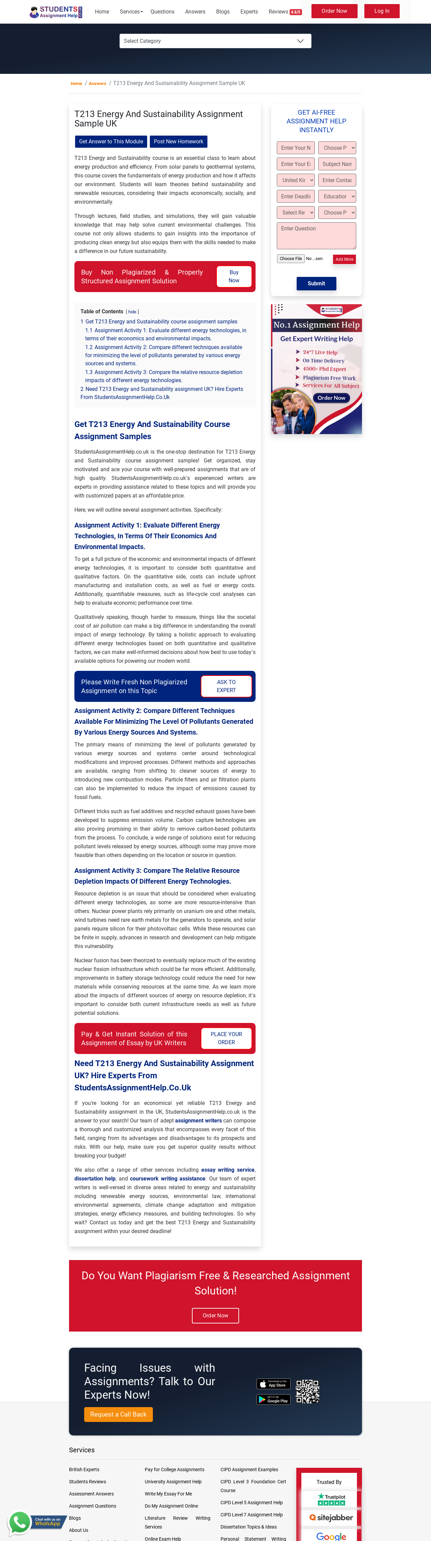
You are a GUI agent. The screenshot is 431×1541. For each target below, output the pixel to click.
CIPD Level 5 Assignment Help (252, 1502)
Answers (195, 11)
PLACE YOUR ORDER (226, 1038)
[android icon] (274, 1399)
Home (102, 11)
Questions (162, 11)
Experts (249, 11)
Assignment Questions (92, 1506)
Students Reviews (87, 1481)
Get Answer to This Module (111, 141)
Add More (344, 259)
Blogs (223, 11)
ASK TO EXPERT (226, 686)
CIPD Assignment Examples (249, 1469)
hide (132, 311)
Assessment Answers (91, 1493)
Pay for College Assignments (174, 1469)
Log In (382, 11)
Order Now (334, 11)
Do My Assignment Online (171, 1506)
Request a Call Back (118, 1414)
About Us (78, 1530)
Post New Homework (178, 141)
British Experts (84, 1469)
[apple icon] (274, 1383)
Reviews (285, 11)
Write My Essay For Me (168, 1493)
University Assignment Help (173, 1481)
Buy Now (234, 276)
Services (130, 11)
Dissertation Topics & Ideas (249, 1527)
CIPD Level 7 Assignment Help (252, 1514)
